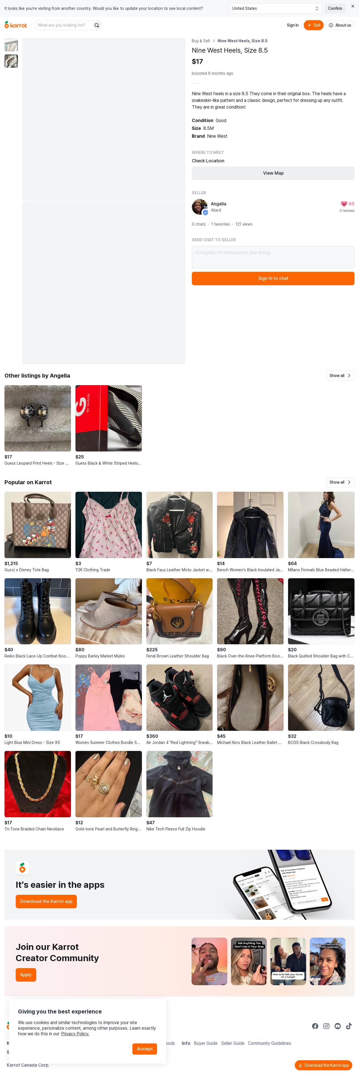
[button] (340, 376)
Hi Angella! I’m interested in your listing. (273, 257)
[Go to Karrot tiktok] (349, 1026)
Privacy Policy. (75, 1033)
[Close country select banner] (353, 6)
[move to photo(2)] (11, 61)
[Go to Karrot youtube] (337, 1026)
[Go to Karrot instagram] (326, 1026)
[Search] (97, 25)
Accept (145, 1049)
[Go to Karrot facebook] (315, 1026)
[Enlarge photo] (103, 119)
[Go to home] (15, 25)
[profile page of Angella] (200, 207)
